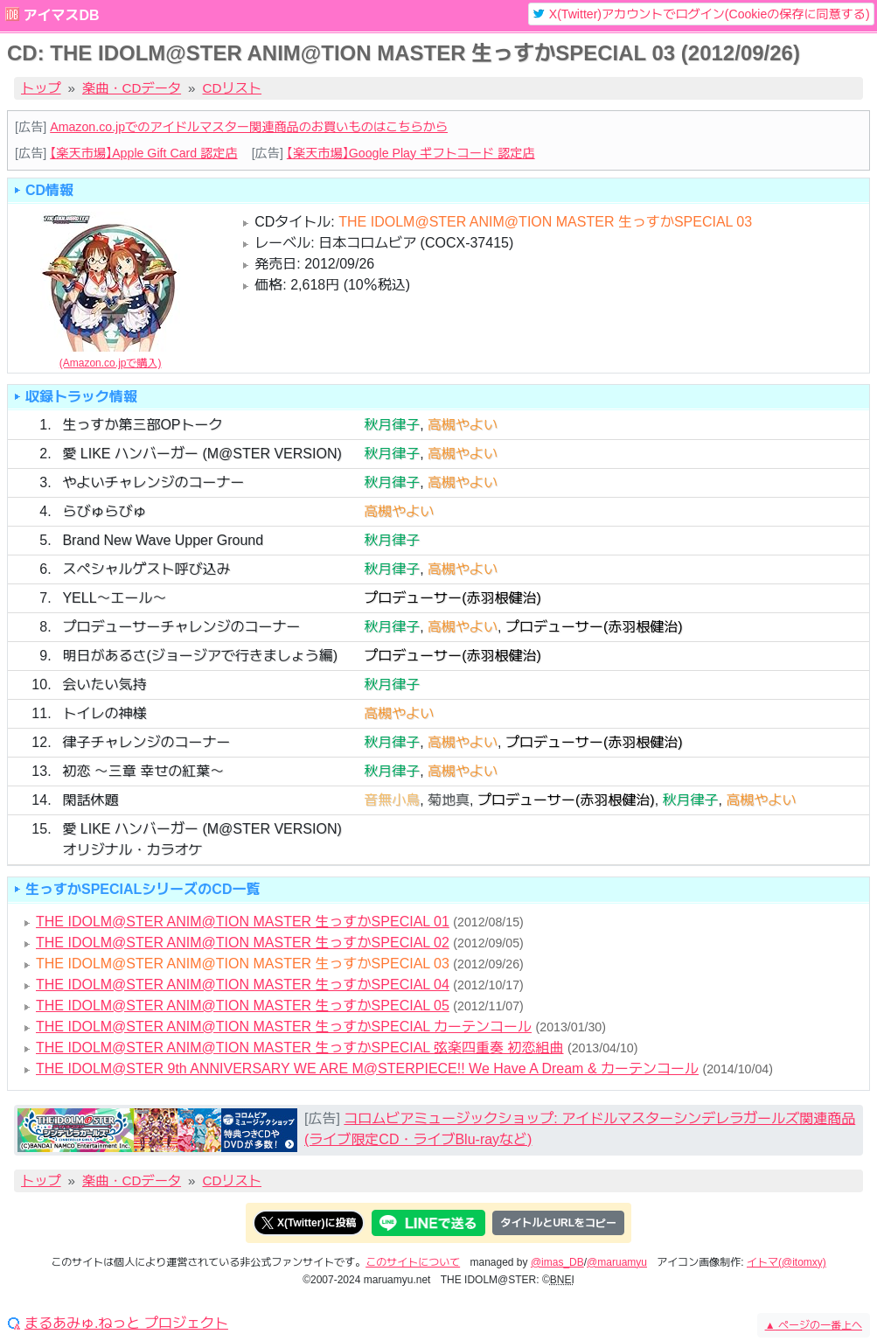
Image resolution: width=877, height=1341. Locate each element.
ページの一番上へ (813, 1325)
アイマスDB (61, 15)
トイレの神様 (104, 713)
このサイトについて (412, 1262)
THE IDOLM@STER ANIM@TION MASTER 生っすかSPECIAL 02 (242, 942)
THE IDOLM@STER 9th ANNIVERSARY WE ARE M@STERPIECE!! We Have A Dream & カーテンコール (367, 1068)
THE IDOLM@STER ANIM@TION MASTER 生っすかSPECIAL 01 (242, 921)
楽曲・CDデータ (131, 87)
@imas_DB (557, 1262)
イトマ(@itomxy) (786, 1262)
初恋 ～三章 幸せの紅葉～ (143, 771)
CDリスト (232, 87)
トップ (41, 87)
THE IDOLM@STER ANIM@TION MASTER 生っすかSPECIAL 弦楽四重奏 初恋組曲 (300, 1047)
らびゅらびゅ (104, 511)
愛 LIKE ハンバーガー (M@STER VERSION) (201, 453)
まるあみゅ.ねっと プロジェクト (126, 1324)
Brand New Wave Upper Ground (162, 540)
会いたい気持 (104, 684)
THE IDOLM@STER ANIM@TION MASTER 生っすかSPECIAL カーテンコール (284, 1026)
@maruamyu (617, 1262)
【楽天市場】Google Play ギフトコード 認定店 (411, 153)
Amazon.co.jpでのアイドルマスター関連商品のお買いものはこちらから (249, 127)
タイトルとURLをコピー (558, 1223)
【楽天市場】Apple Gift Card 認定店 (143, 153)
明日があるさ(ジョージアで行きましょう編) (200, 655)
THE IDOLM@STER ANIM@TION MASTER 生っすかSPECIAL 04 (242, 984)
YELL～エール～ (114, 597)
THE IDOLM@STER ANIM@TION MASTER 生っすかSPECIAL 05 (242, 1005)
